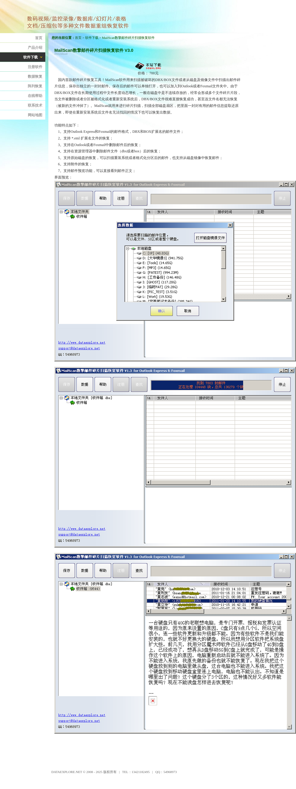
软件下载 (91, 37)
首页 (78, 37)
